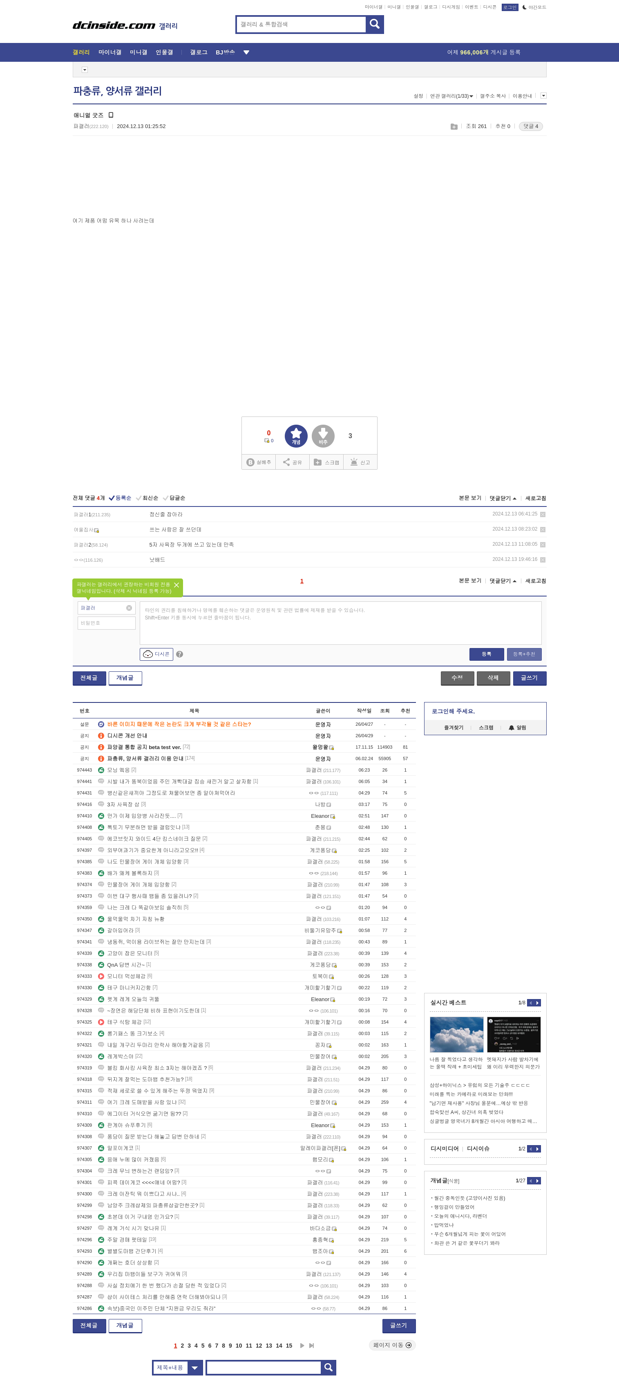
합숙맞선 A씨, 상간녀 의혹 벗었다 (467, 1112)
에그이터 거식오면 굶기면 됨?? (139, 1114)
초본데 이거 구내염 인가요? (135, 1217)
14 (279, 1345)
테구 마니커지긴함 (124, 988)
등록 (487, 654)
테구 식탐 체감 (120, 1022)
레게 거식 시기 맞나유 (128, 1228)
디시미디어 (445, 1149)
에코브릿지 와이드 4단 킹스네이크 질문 (149, 839)
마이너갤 (374, 7)
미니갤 (394, 7)
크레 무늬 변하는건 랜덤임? (135, 1171)
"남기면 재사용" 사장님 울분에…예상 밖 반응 (479, 1103)
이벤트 (471, 7)
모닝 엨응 (114, 770)
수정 (457, 678)
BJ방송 (225, 52)
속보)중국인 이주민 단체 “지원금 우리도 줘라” (156, 1308)
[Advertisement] (113, 178)
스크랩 (454, 126)
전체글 (89, 678)
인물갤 (412, 7)
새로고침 (536, 498)
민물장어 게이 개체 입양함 (134, 885)
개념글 (125, 678)
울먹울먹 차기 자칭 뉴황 (131, 919)
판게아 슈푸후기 (122, 1125)
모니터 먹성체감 (122, 976)
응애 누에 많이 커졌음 (128, 1160)
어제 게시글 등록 (484, 52)
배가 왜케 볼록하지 (125, 873)
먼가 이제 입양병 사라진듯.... (137, 816)
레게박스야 (116, 1056)
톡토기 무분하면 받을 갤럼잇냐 (139, 827)
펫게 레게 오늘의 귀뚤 (128, 999)
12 (259, 1345)
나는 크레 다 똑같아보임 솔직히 (140, 908)
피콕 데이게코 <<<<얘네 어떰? (139, 1182)
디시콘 (490, 7)
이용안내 (522, 96)
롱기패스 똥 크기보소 (128, 1034)
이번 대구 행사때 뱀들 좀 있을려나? (145, 896)
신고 (360, 462)
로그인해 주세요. (453, 711)
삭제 (542, 514)
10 (239, 1345)
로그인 (510, 7)
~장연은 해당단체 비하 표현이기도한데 (148, 1011)
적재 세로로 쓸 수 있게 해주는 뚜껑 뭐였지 (153, 1091)
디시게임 (451, 7)
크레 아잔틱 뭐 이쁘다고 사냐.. (139, 1194)
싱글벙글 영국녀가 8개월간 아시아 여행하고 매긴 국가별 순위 (485, 1121)
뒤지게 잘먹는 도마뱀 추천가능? (140, 1079)
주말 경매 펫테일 (122, 1240)
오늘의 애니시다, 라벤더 (460, 1216)
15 (289, 1345)
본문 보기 (470, 498)
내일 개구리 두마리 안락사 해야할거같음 (150, 1045)
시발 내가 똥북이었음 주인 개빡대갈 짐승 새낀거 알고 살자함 (175, 782)
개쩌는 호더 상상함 (125, 1263)
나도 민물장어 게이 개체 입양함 (140, 862)
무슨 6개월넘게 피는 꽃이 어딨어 (470, 1234)
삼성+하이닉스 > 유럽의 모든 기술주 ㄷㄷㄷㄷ (480, 1085)
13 (269, 1345)
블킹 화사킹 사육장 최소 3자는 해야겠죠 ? (152, 1068)
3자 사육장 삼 (118, 804)
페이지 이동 (392, 1345)
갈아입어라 (116, 930)
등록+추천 (524, 654)
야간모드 (535, 7)
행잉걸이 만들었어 (454, 1207)
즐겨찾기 (454, 728)
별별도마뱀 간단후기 (127, 1251)
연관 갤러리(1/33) (452, 96)
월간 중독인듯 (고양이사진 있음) (469, 1198)
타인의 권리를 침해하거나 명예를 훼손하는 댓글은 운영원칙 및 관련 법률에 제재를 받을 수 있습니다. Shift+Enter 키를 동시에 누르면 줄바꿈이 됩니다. (255, 614)
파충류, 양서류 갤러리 (118, 91)
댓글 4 (531, 126)
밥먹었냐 (444, 1225)
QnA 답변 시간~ (121, 965)
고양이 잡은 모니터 (125, 953)
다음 (302, 1345)
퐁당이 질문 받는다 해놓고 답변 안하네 (148, 1137)
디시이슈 (478, 1149)
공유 (292, 462)
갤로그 (431, 7)
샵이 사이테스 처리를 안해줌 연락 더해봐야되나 (159, 1297)
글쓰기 (529, 678)
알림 (517, 728)
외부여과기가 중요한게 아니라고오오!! (148, 850)
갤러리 (81, 52)
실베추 (258, 462)
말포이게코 (116, 1148)
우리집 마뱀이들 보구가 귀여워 (139, 1274)
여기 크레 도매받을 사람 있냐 (137, 1102)
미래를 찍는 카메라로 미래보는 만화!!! (471, 1094)
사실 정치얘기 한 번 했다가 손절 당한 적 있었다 (159, 1286)
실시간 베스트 (449, 1002)
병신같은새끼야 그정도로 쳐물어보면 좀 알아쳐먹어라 (166, 793)
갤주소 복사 (493, 96)
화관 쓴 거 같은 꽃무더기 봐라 (467, 1243)
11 (249, 1345)
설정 (418, 96)
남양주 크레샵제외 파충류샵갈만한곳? (148, 1205)
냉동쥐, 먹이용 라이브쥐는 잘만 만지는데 (151, 942)
